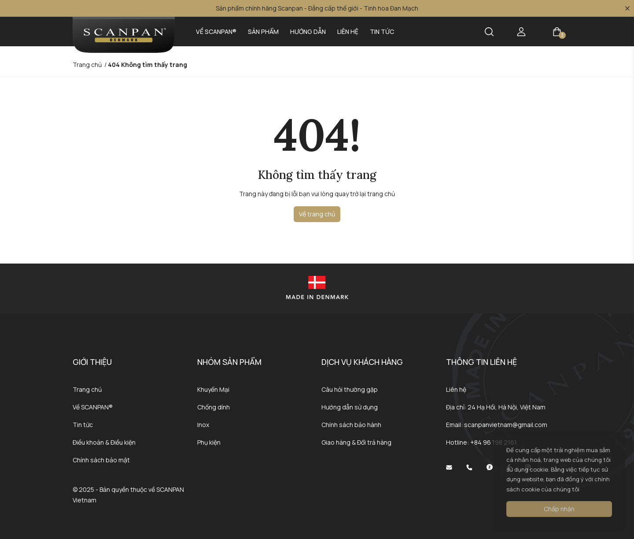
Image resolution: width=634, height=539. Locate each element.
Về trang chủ (317, 214)
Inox (203, 424)
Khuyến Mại (213, 389)
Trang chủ (87, 389)
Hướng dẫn (308, 31)
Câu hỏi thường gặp (349, 389)
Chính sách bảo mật (101, 460)
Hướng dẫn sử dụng (349, 407)
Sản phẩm (263, 31)
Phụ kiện (209, 442)
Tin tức (382, 31)
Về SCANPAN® (216, 31)
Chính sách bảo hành (351, 424)
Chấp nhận (559, 509)
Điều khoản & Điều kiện (104, 442)
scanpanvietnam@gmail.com (505, 424)
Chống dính (213, 407)
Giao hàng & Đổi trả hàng (356, 442)
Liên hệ (347, 31)
